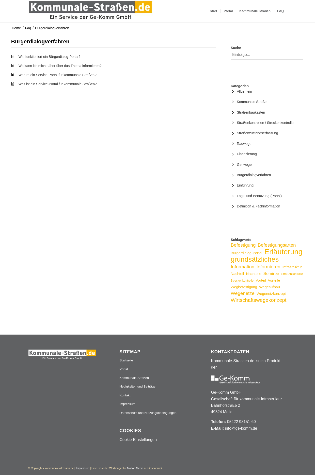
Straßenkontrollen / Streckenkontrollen (266, 123)
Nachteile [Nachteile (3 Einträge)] (253, 274)
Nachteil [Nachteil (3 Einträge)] (237, 274)
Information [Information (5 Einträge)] (242, 266)
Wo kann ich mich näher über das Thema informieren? (59, 66)
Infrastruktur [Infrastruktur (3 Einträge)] (292, 267)
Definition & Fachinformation (258, 206)
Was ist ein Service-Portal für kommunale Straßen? (57, 84)
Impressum (127, 404)
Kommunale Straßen (134, 378)
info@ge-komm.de (241, 428)
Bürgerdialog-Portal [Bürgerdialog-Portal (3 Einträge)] (246, 253)
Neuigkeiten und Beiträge (138, 386)
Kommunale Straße (252, 102)
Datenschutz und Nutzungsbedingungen (148, 413)
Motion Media (135, 468)
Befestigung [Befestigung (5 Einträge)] (243, 245)
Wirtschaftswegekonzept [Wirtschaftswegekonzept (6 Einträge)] (258, 300)
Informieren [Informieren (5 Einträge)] (268, 266)
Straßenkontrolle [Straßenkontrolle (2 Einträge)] (292, 274)
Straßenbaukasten (251, 112)
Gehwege (244, 165)
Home (16, 28)
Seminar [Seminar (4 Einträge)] (271, 273)
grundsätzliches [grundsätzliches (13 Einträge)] (255, 259)
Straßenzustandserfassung (257, 133)
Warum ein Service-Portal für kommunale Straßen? (57, 75)
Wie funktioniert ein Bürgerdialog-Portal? (49, 57)
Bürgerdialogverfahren (52, 28)
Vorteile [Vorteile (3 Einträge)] (274, 280)
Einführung (245, 185)
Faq (28, 28)
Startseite (126, 360)
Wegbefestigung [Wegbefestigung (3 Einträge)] (244, 287)
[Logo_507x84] (90, 11)
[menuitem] (213, 11)
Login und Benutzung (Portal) (259, 196)
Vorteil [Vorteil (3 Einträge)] (261, 280)
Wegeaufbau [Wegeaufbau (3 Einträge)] (269, 287)
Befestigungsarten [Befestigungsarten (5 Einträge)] (277, 245)
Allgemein (244, 91)
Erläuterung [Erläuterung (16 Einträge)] (283, 252)
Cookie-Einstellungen (138, 440)
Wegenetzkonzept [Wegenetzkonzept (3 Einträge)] (271, 294)
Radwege (244, 144)
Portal (124, 369)
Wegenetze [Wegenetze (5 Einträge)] (243, 293)
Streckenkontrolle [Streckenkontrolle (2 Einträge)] (242, 280)
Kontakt (125, 395)
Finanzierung (247, 154)
